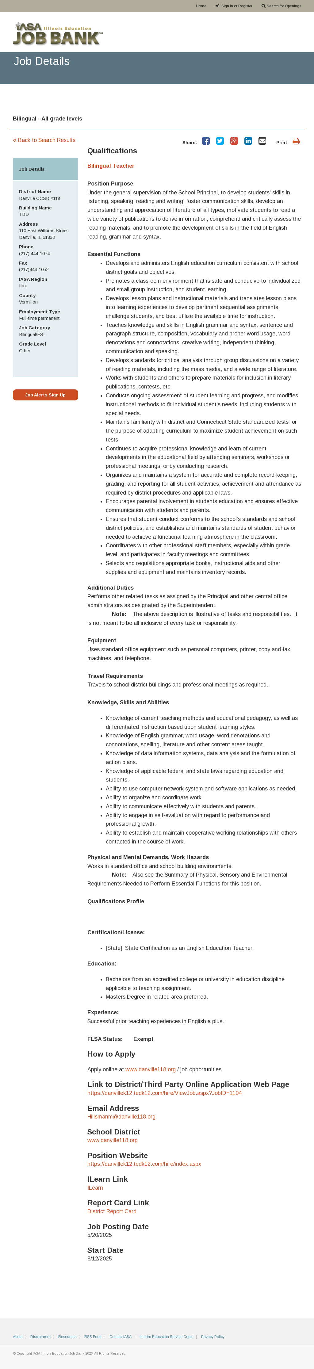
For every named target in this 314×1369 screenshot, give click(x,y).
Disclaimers (40, 1337)
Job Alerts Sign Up (45, 394)
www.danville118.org (150, 1069)
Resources (67, 1337)
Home (201, 6)
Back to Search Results (44, 140)
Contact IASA (120, 1337)
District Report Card (111, 1211)
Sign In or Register (234, 6)
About (17, 1337)
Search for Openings (281, 6)
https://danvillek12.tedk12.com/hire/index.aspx (144, 1164)
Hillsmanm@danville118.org (121, 1117)
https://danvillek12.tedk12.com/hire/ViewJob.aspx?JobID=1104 (164, 1093)
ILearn (95, 1188)
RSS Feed (92, 1337)
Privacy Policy (212, 1337)
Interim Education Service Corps (166, 1337)
